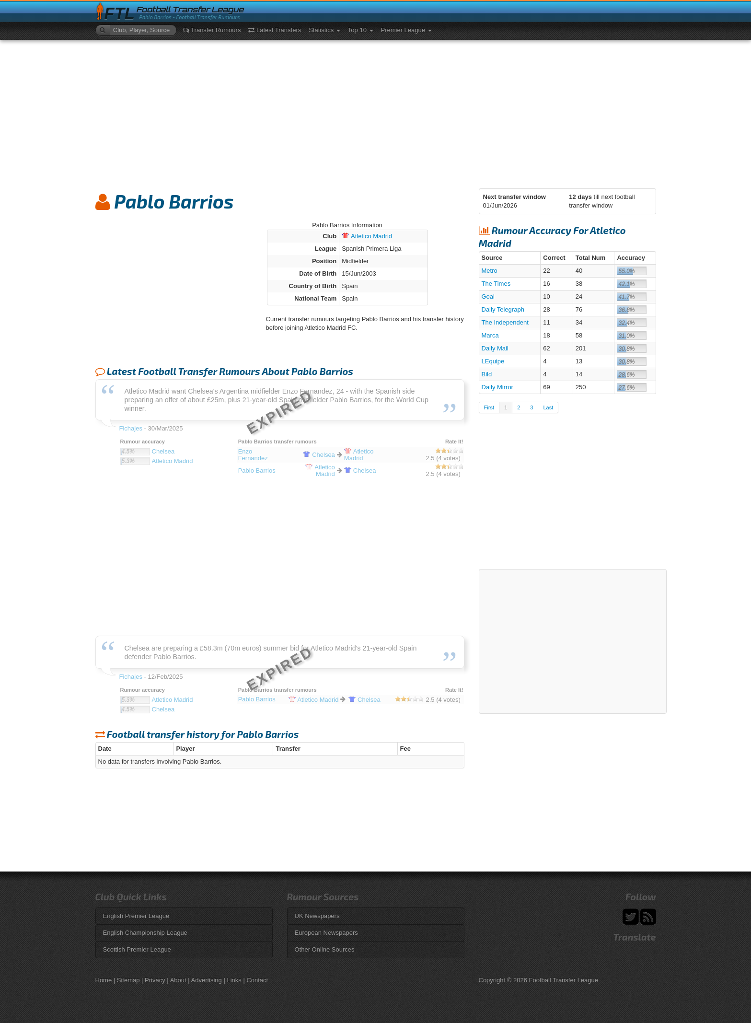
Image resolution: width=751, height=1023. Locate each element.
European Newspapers (326, 932)
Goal (488, 296)
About (178, 980)
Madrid (367, 236)
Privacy (155, 980)
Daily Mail (495, 348)
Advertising (206, 980)
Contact (257, 980)
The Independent (505, 322)
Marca (490, 335)
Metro (489, 270)
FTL (119, 13)
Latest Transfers (274, 30)
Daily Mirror (497, 387)
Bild (487, 374)
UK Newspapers (317, 915)
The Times (496, 283)
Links (234, 980)
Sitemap (128, 980)
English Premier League (136, 915)
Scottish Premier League (137, 949)
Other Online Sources (325, 949)
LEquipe (493, 361)
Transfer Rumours (212, 30)
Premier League (406, 30)
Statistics (324, 30)
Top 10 (360, 30)
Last (548, 407)
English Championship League (145, 932)
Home (103, 980)
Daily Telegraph (503, 309)
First (489, 407)
